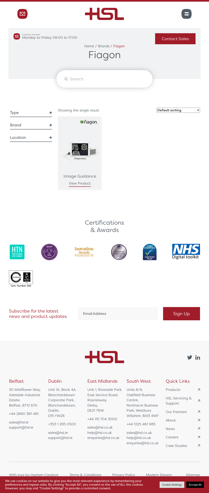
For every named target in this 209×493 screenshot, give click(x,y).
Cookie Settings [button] (172, 484)
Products (183, 389)
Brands (103, 46)
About (183, 420)
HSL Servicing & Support (183, 401)
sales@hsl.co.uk (100, 427)
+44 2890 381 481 (24, 413)
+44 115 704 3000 (102, 419)
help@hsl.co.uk (99, 432)
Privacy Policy (123, 475)
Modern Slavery (159, 475)
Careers (183, 437)
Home (89, 46)
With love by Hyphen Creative (33, 475)
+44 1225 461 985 (141, 424)
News (183, 429)
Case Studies (183, 445)
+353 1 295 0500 (62, 424)
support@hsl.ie (21, 427)
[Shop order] (178, 110)
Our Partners (183, 412)
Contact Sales (175, 38)
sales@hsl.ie (19, 422)
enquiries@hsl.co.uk (103, 438)
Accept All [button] (195, 484)
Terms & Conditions (85, 475)
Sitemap (193, 475)
